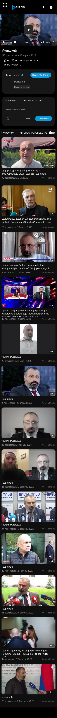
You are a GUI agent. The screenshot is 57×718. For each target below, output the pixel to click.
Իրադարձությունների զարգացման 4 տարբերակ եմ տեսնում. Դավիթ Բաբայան (26, 267)
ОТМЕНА (27, 118)
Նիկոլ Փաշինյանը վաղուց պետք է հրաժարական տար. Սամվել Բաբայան (24, 172)
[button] (51, 7)
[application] (28, 30)
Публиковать (44, 118)
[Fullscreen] (52, 42)
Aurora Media (15, 75)
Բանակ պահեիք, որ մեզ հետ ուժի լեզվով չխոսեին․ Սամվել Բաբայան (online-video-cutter (26, 654)
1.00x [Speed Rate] (32, 42)
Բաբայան (7, 398)
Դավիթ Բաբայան (11, 356)
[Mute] (42, 42)
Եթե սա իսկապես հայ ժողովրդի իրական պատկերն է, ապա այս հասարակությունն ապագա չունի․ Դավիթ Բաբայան (25, 313)
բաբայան (7, 697)
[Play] (3, 42)
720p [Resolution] (48, 42)
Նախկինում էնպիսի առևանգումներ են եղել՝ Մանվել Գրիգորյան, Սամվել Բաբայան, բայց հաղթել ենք (27, 222)
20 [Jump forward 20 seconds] (37, 42)
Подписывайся (40, 74)
